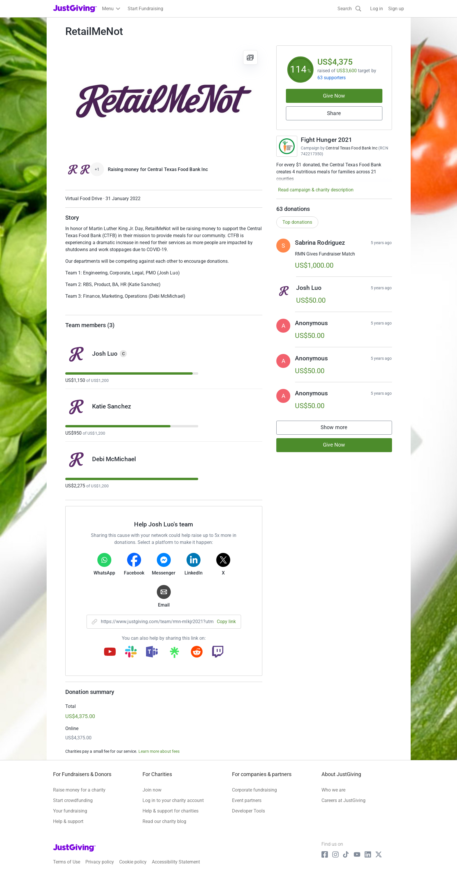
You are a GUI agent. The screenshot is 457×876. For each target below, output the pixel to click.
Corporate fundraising (254, 790)
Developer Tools (248, 811)
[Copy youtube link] (110, 652)
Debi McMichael (114, 459)
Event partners (246, 800)
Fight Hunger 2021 (326, 139)
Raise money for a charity (79, 790)
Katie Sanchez (111, 406)
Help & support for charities (170, 811)
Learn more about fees (159, 751)
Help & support (68, 821)
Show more (340, 428)
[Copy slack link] (131, 652)
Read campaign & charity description (316, 190)
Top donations (297, 222)
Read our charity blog (164, 821)
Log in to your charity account (173, 800)
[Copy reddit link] (197, 652)
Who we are (333, 790)
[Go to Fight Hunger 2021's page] (286, 146)
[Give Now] (84, 169)
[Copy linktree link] (174, 654)
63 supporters (331, 77)
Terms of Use (66, 862)
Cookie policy (133, 862)
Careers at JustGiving (343, 800)
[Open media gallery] (163, 100)
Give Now (334, 96)
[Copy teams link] (152, 652)
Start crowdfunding (73, 800)
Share (334, 113)
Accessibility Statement (176, 862)
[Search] (349, 8)
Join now (152, 790)
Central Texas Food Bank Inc (351, 148)
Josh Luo (105, 353)
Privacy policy (99, 862)
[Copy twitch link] (218, 652)
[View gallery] (250, 57)
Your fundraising (70, 811)
